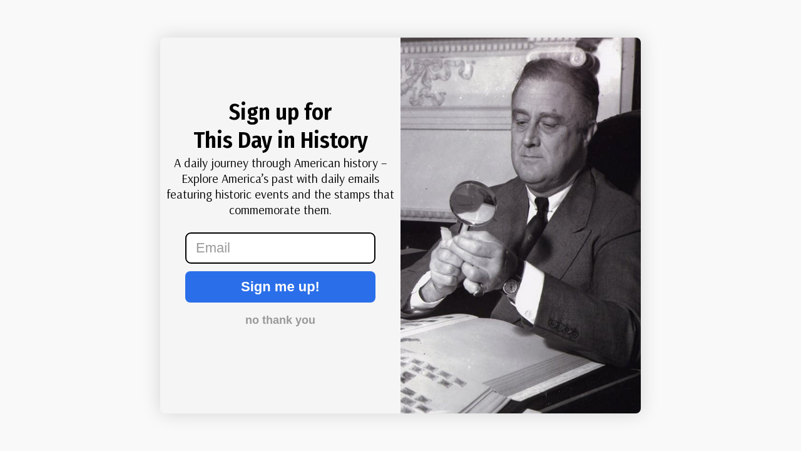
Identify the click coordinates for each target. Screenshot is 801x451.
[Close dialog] (34, 56)
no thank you (280, 320)
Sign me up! (280, 286)
